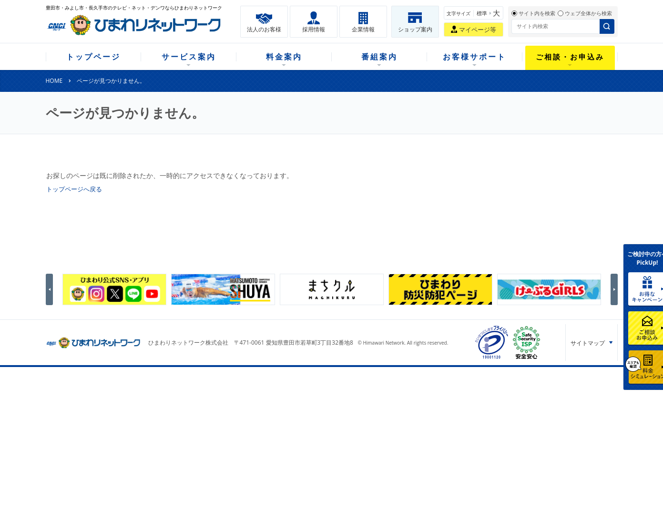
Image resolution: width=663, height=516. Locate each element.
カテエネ (165, 453)
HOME (54, 81)
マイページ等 (477, 29)
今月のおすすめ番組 (321, 416)
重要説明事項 (171, 490)
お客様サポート (474, 56)
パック (234, 441)
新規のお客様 (101, 404)
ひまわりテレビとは (321, 404)
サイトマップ (588, 343)
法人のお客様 (264, 29)
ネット (163, 416)
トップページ (93, 56)
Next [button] (615, 289)
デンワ (163, 429)
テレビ (163, 404)
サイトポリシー (534, 482)
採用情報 (313, 29)
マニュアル (381, 416)
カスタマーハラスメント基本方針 (541, 460)
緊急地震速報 (171, 466)
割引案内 (236, 429)
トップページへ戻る (76, 188)
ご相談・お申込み (570, 56)
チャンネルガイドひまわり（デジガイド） (330, 445)
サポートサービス (390, 429)
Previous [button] (51, 289)
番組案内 (379, 56)
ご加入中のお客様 (107, 416)
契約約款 (165, 478)
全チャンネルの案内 (321, 429)
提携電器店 (452, 416)
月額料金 (236, 416)
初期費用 (236, 404)
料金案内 (284, 56)
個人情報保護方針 (537, 439)
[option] (114, 289)
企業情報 (363, 29)
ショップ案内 (415, 29)
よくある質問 (384, 404)
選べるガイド (101, 429)
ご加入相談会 (455, 429)
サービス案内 (189, 56)
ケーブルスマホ (174, 441)
